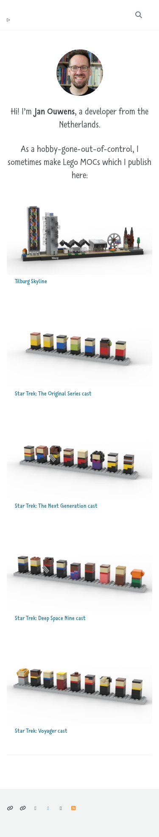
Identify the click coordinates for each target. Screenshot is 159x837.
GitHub (61, 808)
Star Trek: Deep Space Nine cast (50, 618)
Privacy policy (10, 808)
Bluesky (35, 808)
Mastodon (48, 808)
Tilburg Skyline (31, 281)
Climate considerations (23, 808)
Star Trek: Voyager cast (41, 730)
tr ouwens (8, 20)
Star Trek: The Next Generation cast (56, 505)
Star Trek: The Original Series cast (53, 393)
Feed (73, 808)
